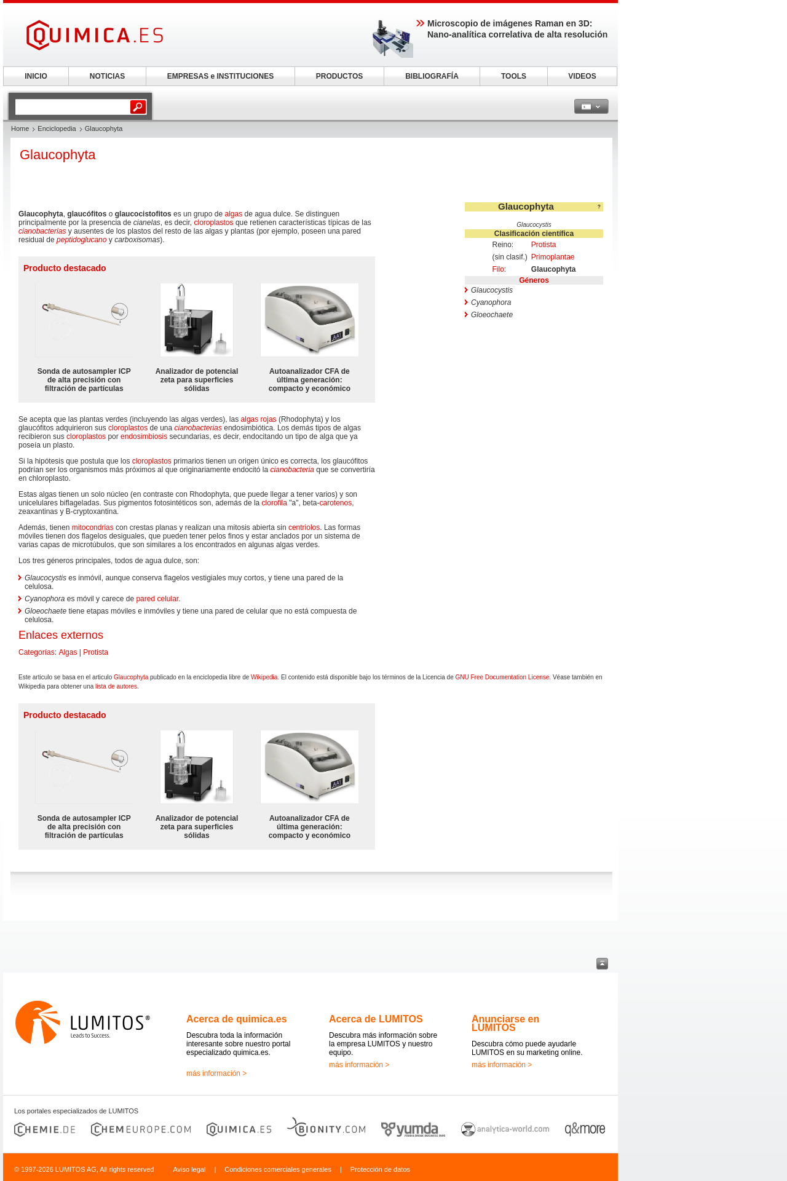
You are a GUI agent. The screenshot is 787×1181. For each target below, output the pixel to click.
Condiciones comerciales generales (277, 1169)
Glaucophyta (131, 677)
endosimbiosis (144, 436)
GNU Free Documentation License (502, 677)
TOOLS (513, 76)
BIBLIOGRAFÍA (432, 76)
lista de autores (116, 686)
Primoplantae (553, 257)
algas (233, 214)
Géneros (534, 280)
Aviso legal (189, 1169)
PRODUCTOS (339, 76)
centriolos (304, 527)
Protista (543, 244)
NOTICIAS (107, 76)
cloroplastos (214, 222)
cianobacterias (42, 231)
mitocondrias (93, 527)
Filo (498, 269)
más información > (216, 1073)
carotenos (335, 503)
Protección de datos (380, 1169)
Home (20, 128)
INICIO (36, 76)
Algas (67, 652)
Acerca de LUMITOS (376, 1019)
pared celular (157, 598)
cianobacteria (292, 469)
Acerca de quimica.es (236, 1019)
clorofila (274, 503)
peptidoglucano (81, 239)
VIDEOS (582, 76)
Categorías (36, 652)
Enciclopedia (57, 128)
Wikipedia (264, 677)
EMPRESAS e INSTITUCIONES (220, 76)
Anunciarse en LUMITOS (505, 1023)
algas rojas (259, 419)
